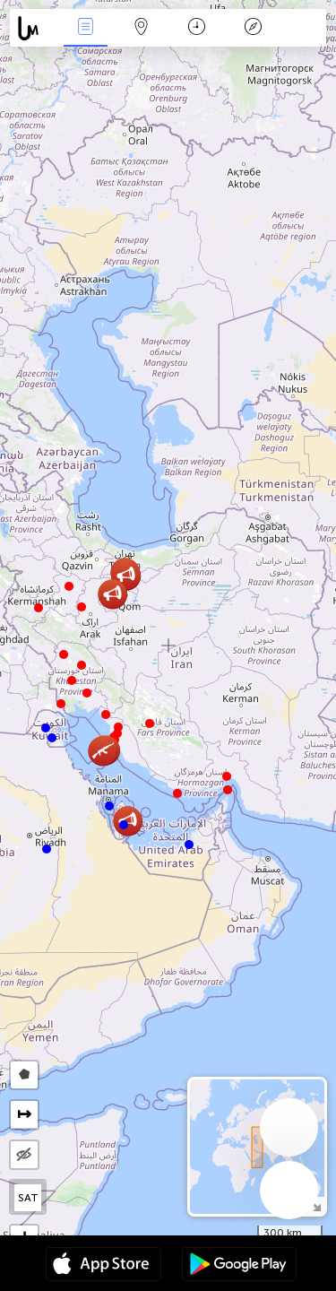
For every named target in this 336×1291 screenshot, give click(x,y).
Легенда (253, 28)
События (85, 28)
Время (196, 28)
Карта (142, 28)
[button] (227, 789)
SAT (28, 1197)
